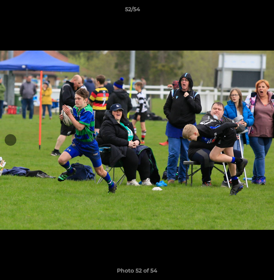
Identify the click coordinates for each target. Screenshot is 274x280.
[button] (246, 11)
